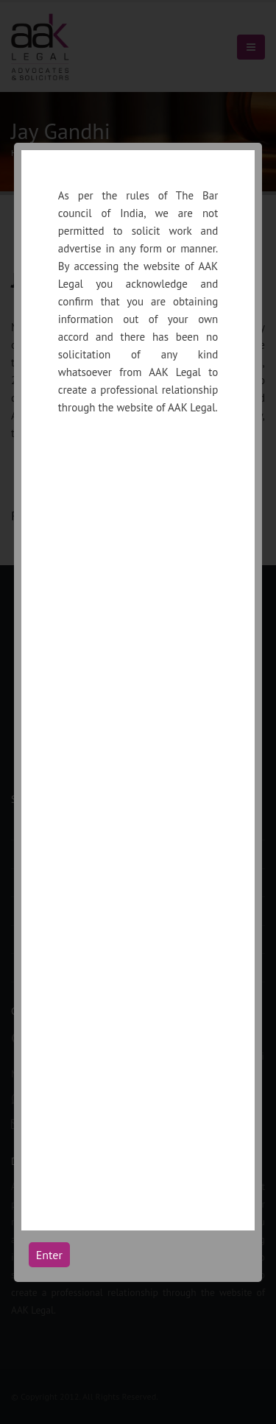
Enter (49, 1254)
